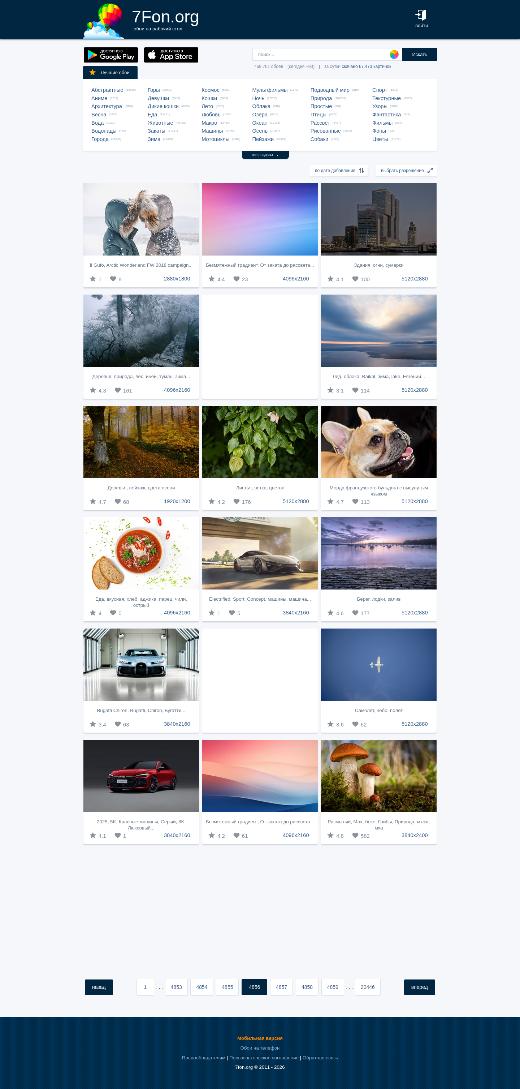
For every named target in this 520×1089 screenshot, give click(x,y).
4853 (176, 987)
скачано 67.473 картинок (366, 66)
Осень (260, 131)
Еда (152, 114)
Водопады (103, 131)
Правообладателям (203, 1057)
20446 (368, 987)
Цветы (380, 139)
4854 (201, 987)
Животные (160, 123)
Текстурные (386, 98)
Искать (419, 54)
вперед (419, 987)
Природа (321, 98)
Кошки (209, 98)
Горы (154, 90)
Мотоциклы (215, 139)
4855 (227, 987)
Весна (99, 114)
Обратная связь (320, 1057)
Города (100, 139)
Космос (211, 90)
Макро (209, 123)
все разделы (265, 155)
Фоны (379, 131)
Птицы (318, 114)
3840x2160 (296, 613)
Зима (154, 139)
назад (99, 987)
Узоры (379, 106)
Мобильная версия (260, 1038)
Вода (97, 123)
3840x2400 (415, 835)
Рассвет (320, 123)
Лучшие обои (109, 72)
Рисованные (326, 131)
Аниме (99, 98)
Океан (259, 123)
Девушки (158, 98)
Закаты (156, 131)
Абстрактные (107, 90)
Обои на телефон (260, 1048)
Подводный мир (330, 90)
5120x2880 (415, 279)
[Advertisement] (260, 347)
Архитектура (106, 106)
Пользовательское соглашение (264, 1057)
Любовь (211, 114)
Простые (321, 106)
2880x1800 (177, 279)
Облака (261, 106)
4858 (307, 987)
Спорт (379, 90)
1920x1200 (177, 501)
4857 (281, 987)
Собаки (320, 139)
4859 (332, 987)
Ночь (258, 98)
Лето (207, 106)
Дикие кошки (163, 106)
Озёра (260, 114)
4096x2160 (296, 279)
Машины (212, 131)
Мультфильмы (269, 90)
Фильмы (382, 123)
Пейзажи (263, 139)
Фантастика (386, 114)
